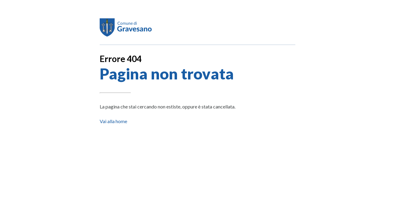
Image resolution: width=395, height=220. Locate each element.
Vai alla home (113, 121)
